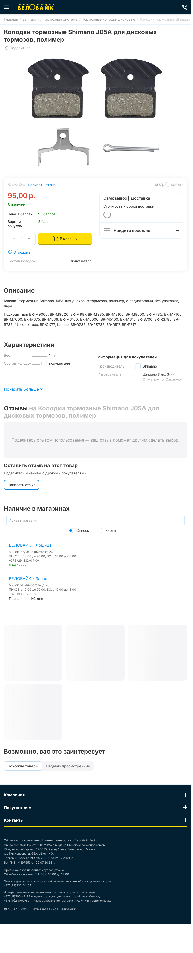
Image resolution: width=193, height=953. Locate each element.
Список (78, 530)
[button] (17, 48)
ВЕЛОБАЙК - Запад (28, 578)
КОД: (159, 184)
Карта (106, 530)
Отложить (19, 252)
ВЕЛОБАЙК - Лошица (30, 545)
